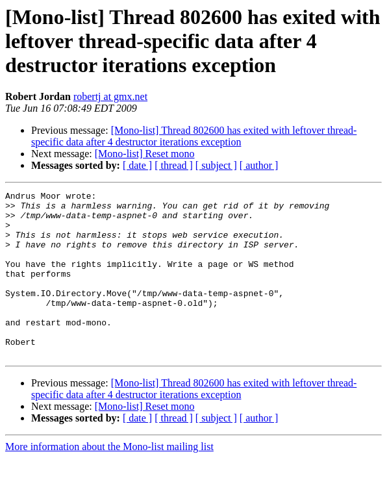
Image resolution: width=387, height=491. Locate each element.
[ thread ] (174, 165)
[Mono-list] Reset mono (145, 153)
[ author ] (259, 165)
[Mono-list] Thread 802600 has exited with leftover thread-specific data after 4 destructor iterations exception (193, 136)
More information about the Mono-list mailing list (109, 479)
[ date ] (137, 165)
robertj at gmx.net (110, 96)
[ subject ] (216, 165)
